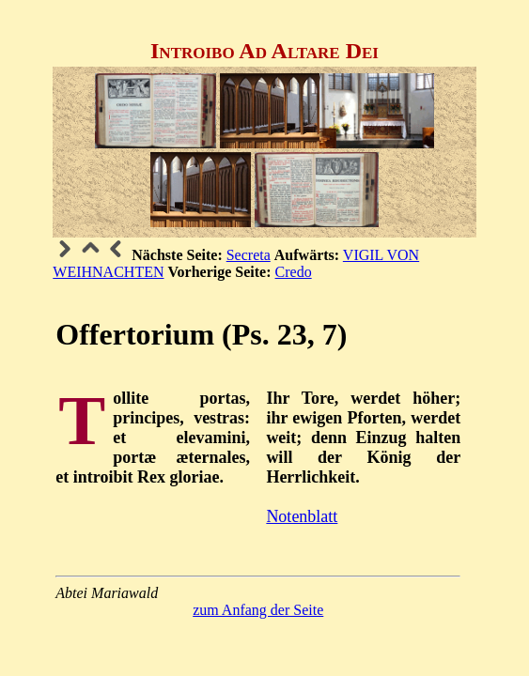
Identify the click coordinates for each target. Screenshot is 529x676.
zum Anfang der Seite (258, 610)
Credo (293, 272)
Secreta (248, 255)
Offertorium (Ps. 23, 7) (201, 334)
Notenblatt (301, 516)
